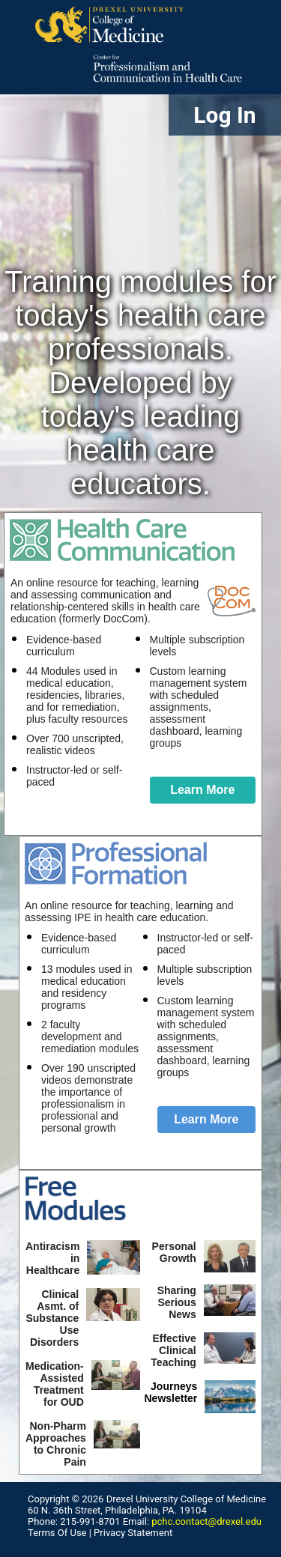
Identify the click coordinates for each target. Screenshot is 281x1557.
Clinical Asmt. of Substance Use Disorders (52, 1318)
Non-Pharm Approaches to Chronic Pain (55, 1444)
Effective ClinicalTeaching (173, 1350)
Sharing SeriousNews (176, 1302)
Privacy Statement (133, 1532)
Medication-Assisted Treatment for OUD (54, 1384)
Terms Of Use (57, 1532)
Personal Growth (174, 1252)
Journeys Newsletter (171, 1392)
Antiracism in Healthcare (52, 1258)
